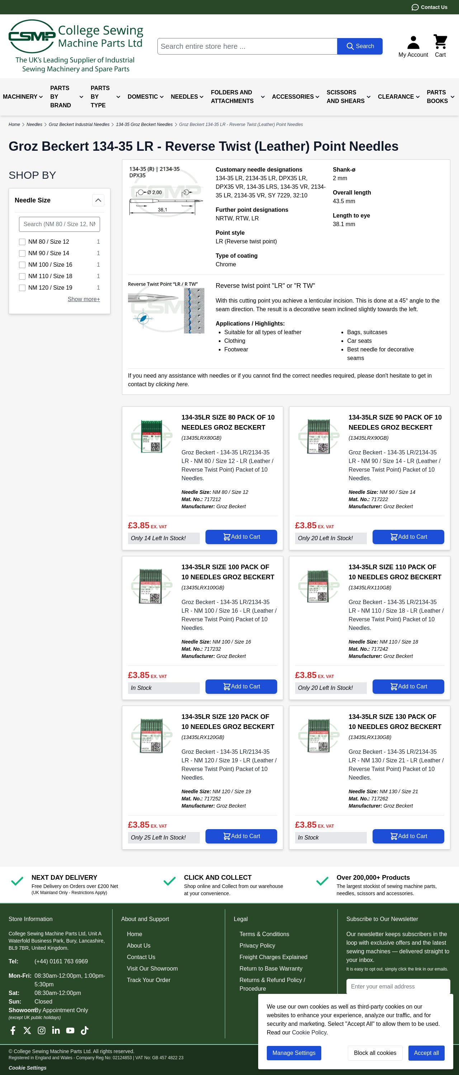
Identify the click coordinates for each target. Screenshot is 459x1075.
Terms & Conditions (264, 934)
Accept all (426, 1053)
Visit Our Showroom (152, 969)
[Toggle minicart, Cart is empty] (440, 46)
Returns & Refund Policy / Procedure (272, 984)
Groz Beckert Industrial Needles (79, 124)
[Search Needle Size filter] (59, 224)
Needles (34, 124)
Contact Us (429, 7)
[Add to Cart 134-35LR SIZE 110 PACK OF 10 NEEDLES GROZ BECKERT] (408, 686)
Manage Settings (294, 1053)
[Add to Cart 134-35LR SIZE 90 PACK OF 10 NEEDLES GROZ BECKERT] (408, 537)
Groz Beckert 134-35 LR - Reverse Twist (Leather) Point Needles (241, 124)
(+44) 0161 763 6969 (61, 961)
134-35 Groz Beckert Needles (144, 124)
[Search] (360, 46)
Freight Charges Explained (273, 957)
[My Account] (413, 46)
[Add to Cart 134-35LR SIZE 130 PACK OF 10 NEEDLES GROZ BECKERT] (408, 836)
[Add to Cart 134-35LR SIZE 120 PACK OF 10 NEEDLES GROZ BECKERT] (241, 836)
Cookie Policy (309, 1032)
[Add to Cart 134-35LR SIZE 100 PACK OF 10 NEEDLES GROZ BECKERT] (241, 686)
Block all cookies (375, 1053)
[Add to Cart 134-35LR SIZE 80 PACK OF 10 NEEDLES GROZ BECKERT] (241, 537)
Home (134, 934)
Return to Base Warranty (271, 969)
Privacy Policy (257, 946)
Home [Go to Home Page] (14, 124)
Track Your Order (148, 980)
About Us (139, 946)
